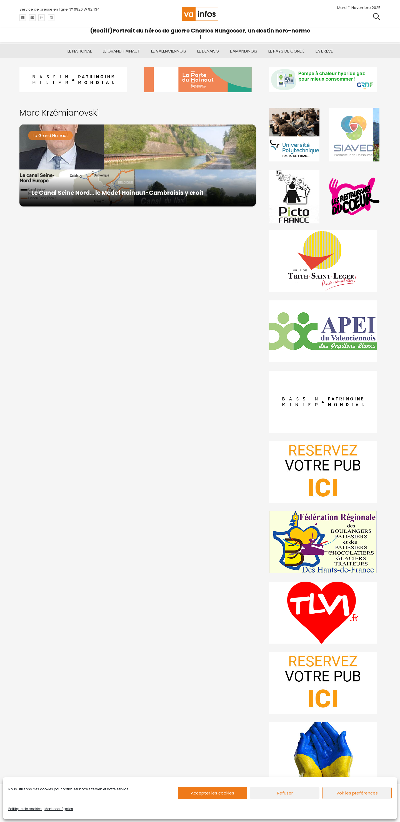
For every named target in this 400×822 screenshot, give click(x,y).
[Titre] (22, 17)
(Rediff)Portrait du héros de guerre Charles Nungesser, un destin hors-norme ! (200, 34)
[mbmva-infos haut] (75, 79)
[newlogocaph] (200, 79)
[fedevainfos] (325, 542)
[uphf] (295, 134)
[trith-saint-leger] (325, 261)
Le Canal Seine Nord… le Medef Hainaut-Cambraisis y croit (117, 193)
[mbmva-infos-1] (325, 402)
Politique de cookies (25, 808)
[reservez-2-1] (325, 683)
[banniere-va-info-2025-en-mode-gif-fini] (325, 79)
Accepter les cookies (212, 793)
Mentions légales (58, 808)
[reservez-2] (325, 472)
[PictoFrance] (295, 196)
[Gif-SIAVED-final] (355, 134)
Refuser (285, 793)
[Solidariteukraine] (325, 753)
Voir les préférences (357, 793)
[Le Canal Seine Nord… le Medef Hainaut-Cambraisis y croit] (137, 165)
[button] (376, 17)
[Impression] (325, 331)
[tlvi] (325, 613)
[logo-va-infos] (200, 14)
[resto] (355, 196)
